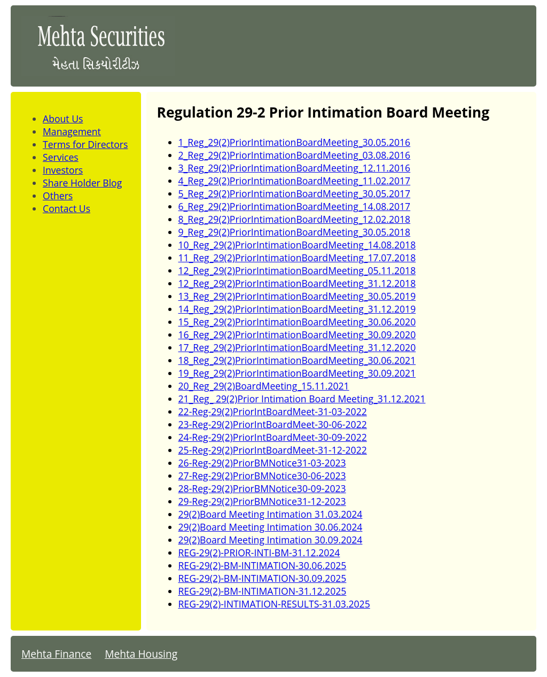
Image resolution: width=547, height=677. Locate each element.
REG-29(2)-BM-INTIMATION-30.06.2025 (262, 565)
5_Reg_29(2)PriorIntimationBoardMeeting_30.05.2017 (294, 193)
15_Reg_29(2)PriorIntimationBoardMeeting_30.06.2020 (297, 321)
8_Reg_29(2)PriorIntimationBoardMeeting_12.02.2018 (294, 219)
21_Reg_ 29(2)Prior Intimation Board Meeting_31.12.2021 (302, 398)
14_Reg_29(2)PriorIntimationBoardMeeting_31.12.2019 (297, 308)
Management (72, 131)
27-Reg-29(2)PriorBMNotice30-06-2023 (262, 475)
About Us (63, 118)
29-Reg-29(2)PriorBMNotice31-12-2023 (262, 501)
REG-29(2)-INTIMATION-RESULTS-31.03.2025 (274, 603)
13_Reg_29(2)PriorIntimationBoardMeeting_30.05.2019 (297, 296)
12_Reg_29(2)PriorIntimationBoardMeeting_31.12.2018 (297, 283)
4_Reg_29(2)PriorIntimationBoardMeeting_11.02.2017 (294, 180)
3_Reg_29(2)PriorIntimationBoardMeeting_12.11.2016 (294, 167)
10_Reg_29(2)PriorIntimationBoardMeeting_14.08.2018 (297, 244)
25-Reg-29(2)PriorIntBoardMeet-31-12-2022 (272, 449)
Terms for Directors (85, 144)
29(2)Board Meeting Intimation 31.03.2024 (270, 514)
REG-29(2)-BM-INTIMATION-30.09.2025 (262, 578)
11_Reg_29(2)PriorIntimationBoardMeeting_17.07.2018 (297, 257)
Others (58, 195)
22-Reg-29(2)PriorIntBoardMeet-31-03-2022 (272, 411)
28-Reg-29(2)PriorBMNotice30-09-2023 (262, 488)
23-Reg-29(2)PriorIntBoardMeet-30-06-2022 (272, 424)
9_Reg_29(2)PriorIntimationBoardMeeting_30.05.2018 (294, 231)
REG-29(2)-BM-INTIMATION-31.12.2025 (262, 591)
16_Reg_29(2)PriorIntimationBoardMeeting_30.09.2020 (297, 334)
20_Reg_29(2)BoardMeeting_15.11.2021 (263, 385)
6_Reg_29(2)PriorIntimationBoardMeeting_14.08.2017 (294, 206)
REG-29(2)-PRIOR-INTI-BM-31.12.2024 (259, 552)
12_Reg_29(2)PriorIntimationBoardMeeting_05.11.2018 (297, 270)
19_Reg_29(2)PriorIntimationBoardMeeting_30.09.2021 (297, 373)
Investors (63, 170)
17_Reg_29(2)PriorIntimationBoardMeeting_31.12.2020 (297, 347)
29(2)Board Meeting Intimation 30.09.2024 (270, 539)
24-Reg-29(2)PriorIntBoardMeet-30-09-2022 (272, 437)
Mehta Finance (56, 654)
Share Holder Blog (82, 182)
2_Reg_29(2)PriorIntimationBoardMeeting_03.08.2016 (294, 155)
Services (61, 157)
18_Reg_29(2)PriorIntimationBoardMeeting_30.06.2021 (297, 360)
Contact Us (66, 208)
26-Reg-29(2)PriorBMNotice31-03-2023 (262, 462)
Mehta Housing (141, 654)
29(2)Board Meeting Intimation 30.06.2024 (270, 526)
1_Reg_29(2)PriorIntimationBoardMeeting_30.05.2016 (294, 142)
